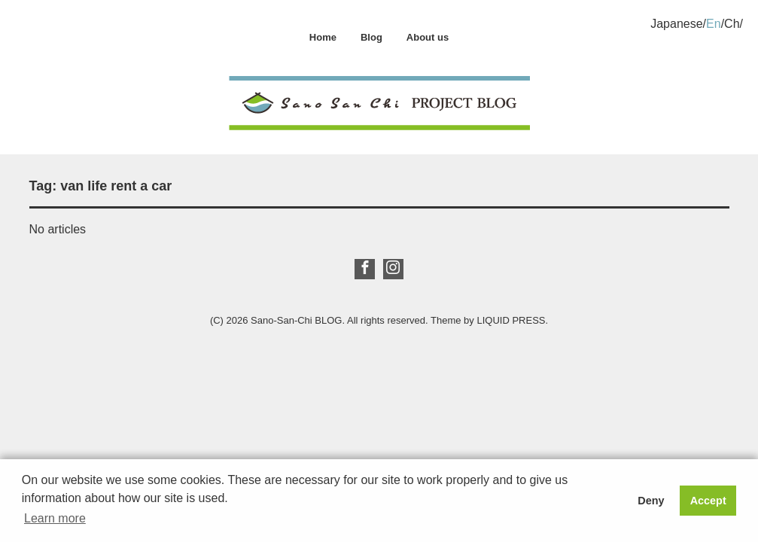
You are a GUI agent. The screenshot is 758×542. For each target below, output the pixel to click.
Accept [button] (708, 501)
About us (427, 37)
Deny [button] (651, 501)
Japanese (676, 23)
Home (322, 37)
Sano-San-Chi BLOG (296, 320)
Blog (371, 37)
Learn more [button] (55, 518)
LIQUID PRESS (510, 320)
